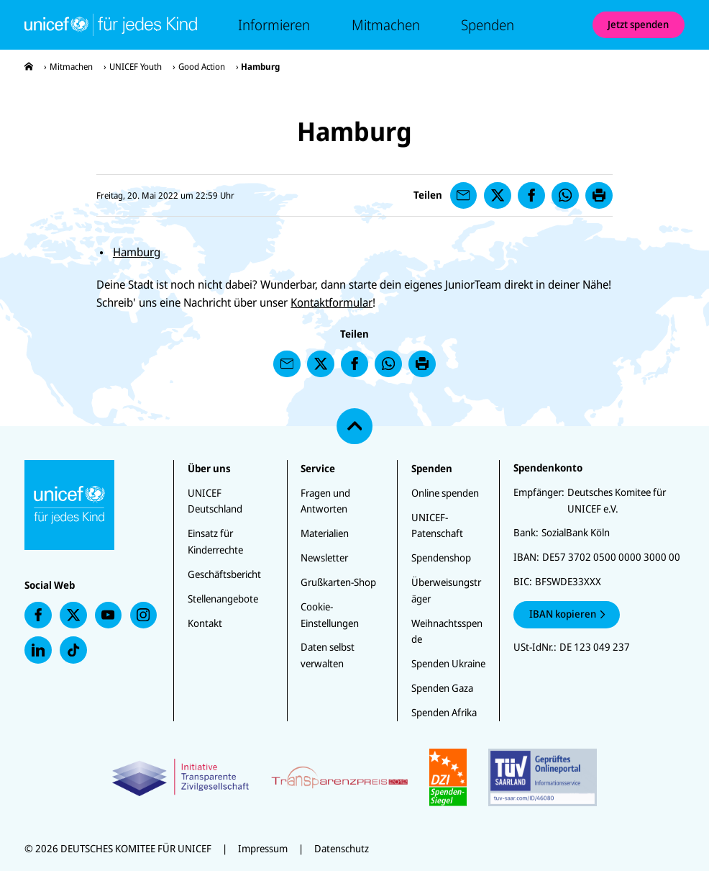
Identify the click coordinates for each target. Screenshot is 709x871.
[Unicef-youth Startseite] (110, 24)
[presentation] (28, 67)
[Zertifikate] (354, 777)
